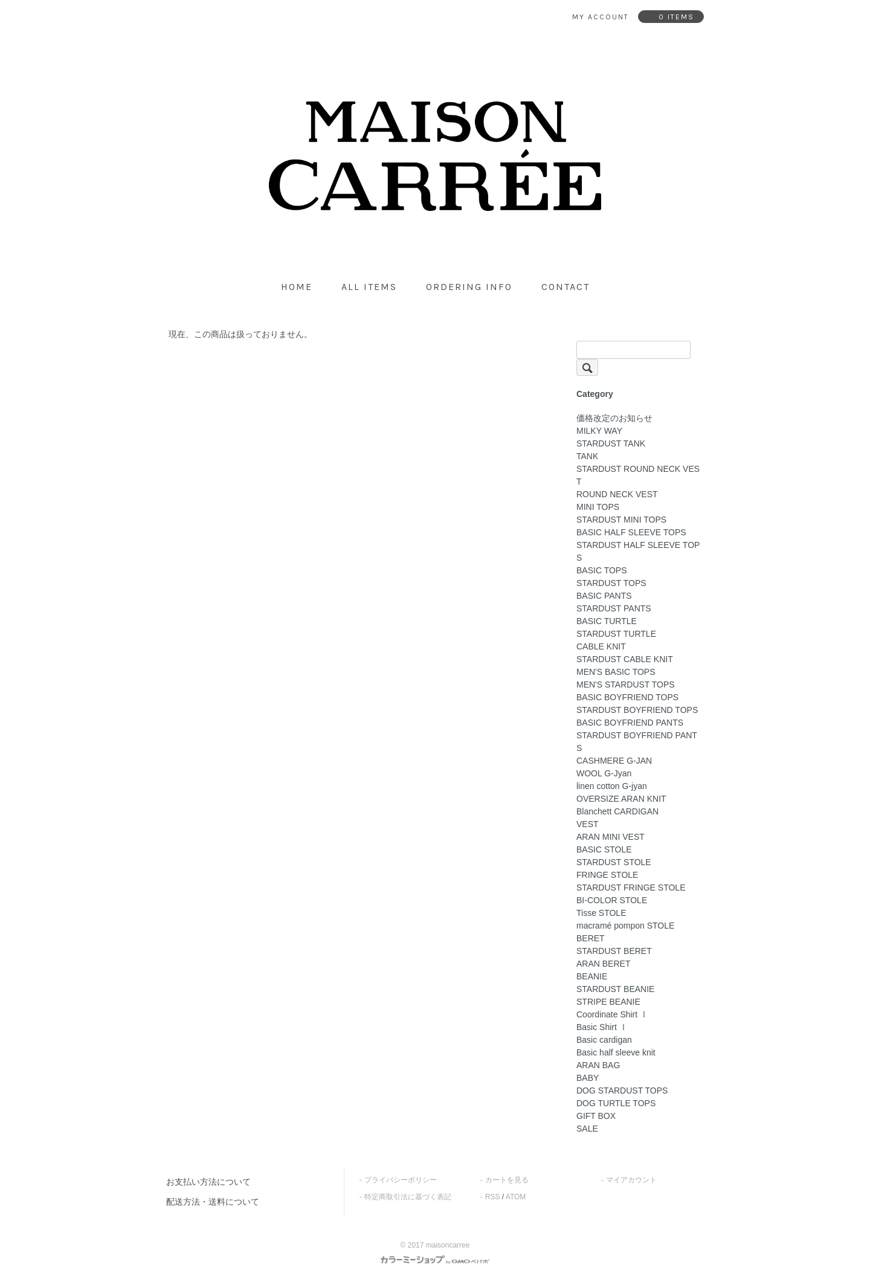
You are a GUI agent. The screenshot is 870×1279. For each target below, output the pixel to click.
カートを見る (507, 1180)
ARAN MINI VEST (610, 837)
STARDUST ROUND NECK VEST (638, 475)
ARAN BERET (603, 963)
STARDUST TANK (610, 443)
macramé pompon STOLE (625, 925)
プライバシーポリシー (400, 1180)
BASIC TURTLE (606, 621)
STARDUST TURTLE (616, 634)
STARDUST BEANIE (615, 989)
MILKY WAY (599, 431)
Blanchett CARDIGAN (617, 811)
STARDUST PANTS (613, 608)
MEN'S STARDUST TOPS (625, 684)
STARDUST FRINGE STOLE (630, 887)
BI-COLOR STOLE (611, 900)
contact (565, 286)
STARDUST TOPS (611, 583)
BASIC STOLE (604, 849)
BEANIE (591, 976)
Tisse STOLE (601, 913)
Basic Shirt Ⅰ (602, 1027)
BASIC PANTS (604, 596)
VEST (587, 824)
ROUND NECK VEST (617, 494)
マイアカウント (631, 1180)
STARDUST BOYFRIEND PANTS (636, 741)
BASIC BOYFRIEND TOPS (627, 697)
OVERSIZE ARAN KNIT (621, 799)
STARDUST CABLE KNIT (624, 659)
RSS (492, 1197)
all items (369, 286)
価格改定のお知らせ (614, 418)
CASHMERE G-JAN (614, 760)
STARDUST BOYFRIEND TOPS (637, 710)
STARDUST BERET (614, 951)
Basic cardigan (604, 1040)
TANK (587, 456)
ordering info (469, 286)
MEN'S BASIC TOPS (616, 672)
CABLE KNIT (601, 646)
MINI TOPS (597, 507)
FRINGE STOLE (607, 875)
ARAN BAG (598, 1065)
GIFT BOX (596, 1116)
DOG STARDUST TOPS (622, 1090)
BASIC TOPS (601, 570)
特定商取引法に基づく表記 (407, 1197)
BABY (587, 1078)
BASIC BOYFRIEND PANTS (629, 722)
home (296, 286)
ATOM (516, 1197)
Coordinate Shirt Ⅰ (612, 1014)
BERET (590, 938)
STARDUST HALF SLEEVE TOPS (638, 551)
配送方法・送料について (212, 1202)
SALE (587, 1128)
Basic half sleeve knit (616, 1052)
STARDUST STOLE (613, 862)
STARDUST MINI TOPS (621, 519)
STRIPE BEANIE (608, 1002)
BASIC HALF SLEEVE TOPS (631, 532)
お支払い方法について (208, 1182)
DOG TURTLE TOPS (616, 1103)
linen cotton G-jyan (611, 786)
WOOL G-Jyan (603, 773)
